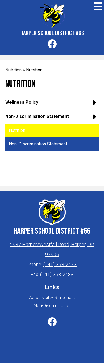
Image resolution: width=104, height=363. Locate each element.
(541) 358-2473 (60, 264)
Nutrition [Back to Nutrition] (13, 70)
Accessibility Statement (52, 297)
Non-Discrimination (52, 305)
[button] (52, 104)
